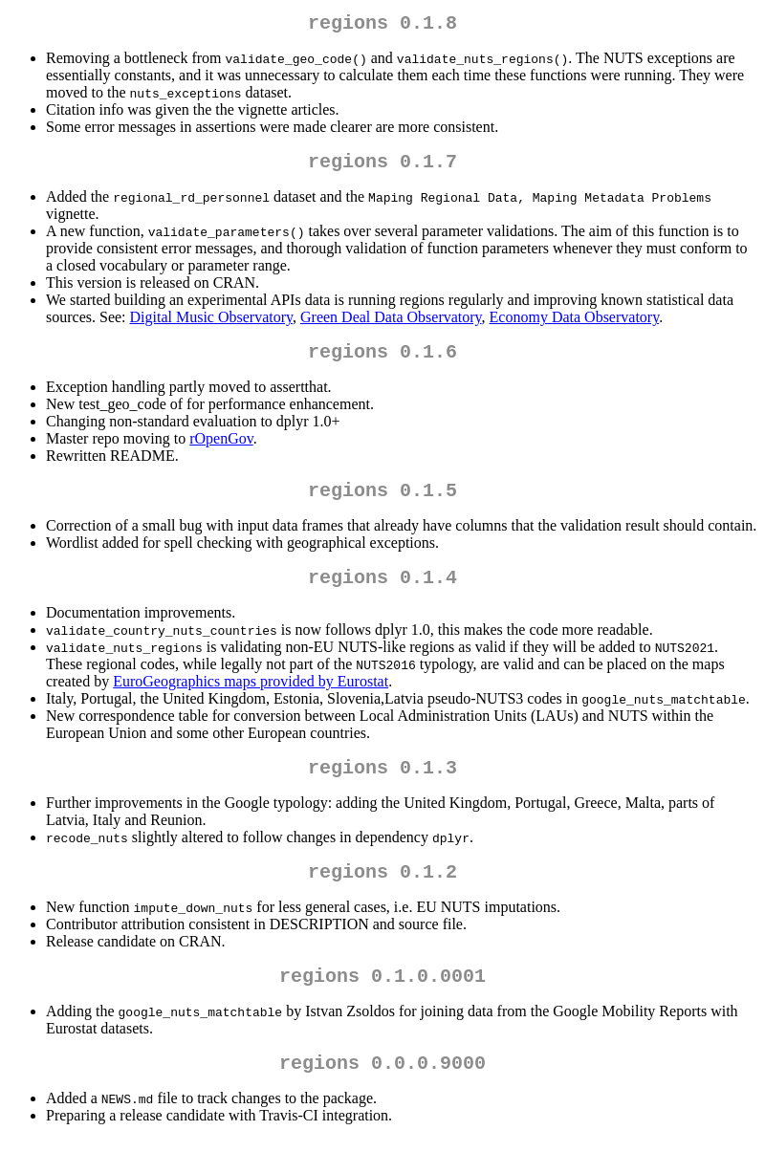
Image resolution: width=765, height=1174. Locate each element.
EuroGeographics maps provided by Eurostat (250, 700)
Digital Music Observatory (211, 324)
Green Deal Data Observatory (391, 324)
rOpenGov (221, 450)
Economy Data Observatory (575, 324)
